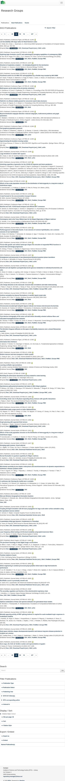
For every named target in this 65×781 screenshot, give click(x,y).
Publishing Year (7, 691)
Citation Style (6, 725)
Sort (3, 721)
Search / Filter (50, 28)
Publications (5, 23)
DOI (20, 48)
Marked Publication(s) (8, 744)
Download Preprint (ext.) (29, 48)
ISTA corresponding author (10, 700)
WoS (39, 48)
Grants (27, 23)
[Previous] (1, 34)
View (7, 48)
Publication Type (7, 683)
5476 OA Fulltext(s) (8, 696)
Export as (5, 736)
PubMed (34, 58)
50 (20, 34)
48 (12, 34)
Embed (4, 740)
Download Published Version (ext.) (30, 177)
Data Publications (16, 23)
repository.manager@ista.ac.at (12, 776)
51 (24, 34)
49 (16, 34)
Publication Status (8, 687)
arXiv (43, 48)
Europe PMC (42, 58)
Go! (63, 670)
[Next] (36, 34)
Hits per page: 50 (7, 717)
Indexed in (5, 704)
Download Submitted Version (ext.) (30, 515)
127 (32, 34)
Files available (13, 48)
